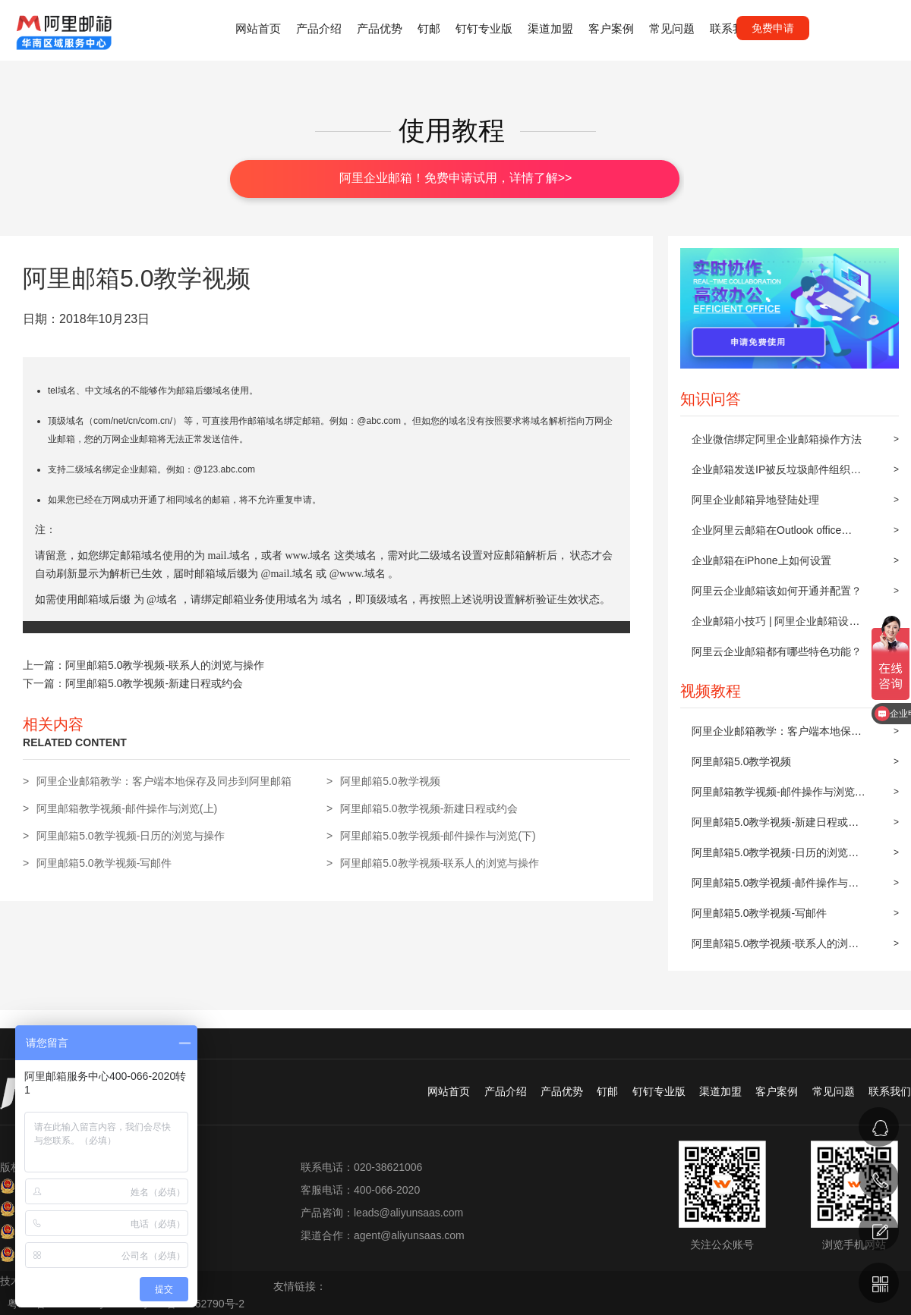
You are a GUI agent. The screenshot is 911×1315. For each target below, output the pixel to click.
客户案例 (611, 28)
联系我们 (732, 28)
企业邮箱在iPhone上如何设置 (761, 560)
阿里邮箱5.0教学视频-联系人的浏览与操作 (775, 948)
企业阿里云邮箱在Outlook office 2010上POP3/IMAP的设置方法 (766, 534)
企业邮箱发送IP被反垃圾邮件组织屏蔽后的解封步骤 (776, 474)
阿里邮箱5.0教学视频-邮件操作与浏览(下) (775, 887)
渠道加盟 (550, 28)
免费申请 (773, 28)
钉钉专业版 (484, 28)
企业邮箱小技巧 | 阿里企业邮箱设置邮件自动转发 (775, 625)
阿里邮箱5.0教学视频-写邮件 (759, 913)
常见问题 (672, 28)
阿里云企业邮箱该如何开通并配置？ (777, 591)
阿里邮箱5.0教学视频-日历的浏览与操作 (775, 857)
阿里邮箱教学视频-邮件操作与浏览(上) (773, 796)
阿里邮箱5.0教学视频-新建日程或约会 (775, 826)
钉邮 (429, 28)
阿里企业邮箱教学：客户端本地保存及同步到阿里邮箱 (777, 735)
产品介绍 (319, 28)
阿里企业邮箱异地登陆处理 (755, 500)
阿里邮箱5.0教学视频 (741, 761)
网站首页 (258, 28)
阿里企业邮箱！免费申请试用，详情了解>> (455, 177)
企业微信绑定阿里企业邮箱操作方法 (777, 439)
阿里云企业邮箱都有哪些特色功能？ (777, 651)
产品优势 (379, 28)
